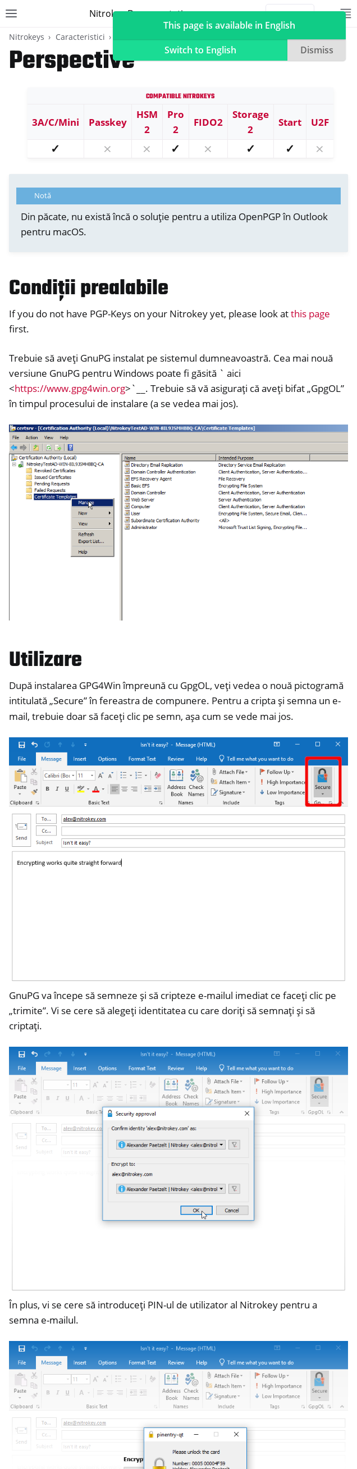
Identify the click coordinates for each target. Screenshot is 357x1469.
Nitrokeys (26, 36)
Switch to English (200, 50)
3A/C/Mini (55, 122)
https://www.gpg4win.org (70, 388)
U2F (320, 122)
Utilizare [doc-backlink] (45, 661)
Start (289, 122)
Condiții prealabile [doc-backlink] (88, 289)
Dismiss (316, 50)
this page (310, 313)
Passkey (108, 122)
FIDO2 (208, 122)
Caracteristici (80, 36)
